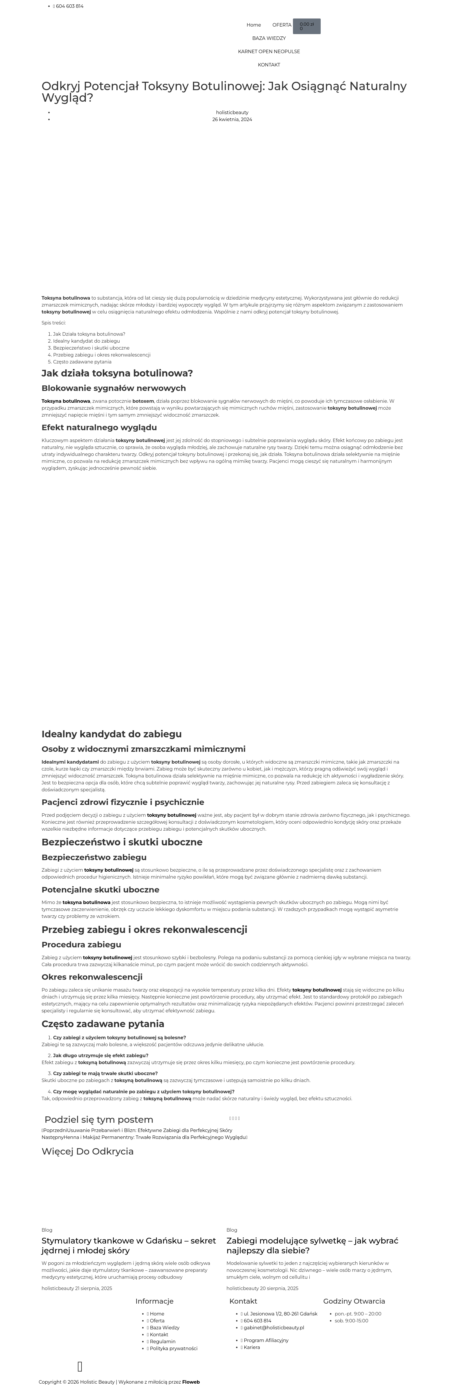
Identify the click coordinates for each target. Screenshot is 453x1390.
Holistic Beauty (97, 1382)
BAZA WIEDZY (269, 38)
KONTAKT (269, 65)
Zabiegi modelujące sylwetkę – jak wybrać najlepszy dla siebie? (312, 1245)
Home (254, 25)
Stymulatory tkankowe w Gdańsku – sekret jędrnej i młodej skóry (129, 1245)
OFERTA (282, 25)
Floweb (191, 1382)
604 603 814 (68, 6)
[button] (230, 1118)
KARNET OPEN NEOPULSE (269, 51)
